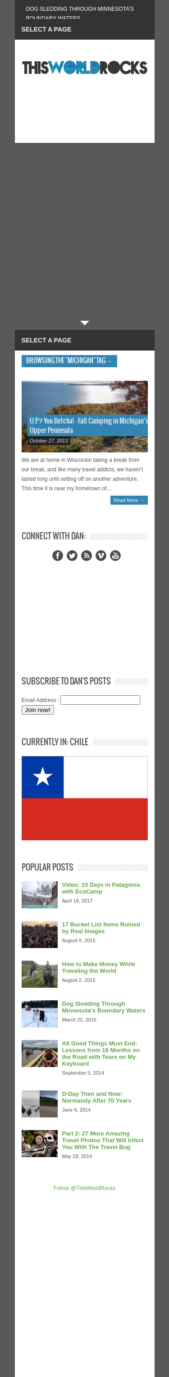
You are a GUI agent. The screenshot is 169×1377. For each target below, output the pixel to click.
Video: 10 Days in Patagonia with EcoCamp (101, 888)
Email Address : (40, 700)
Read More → (129, 500)
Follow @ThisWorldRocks (84, 1188)
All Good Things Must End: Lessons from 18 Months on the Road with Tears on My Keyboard (101, 1053)
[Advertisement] (84, 231)
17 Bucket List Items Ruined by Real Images (101, 928)
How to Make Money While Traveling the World (99, 967)
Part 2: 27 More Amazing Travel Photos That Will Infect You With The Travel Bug (103, 1140)
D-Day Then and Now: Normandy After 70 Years (97, 1097)
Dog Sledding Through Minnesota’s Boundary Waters (104, 1007)
